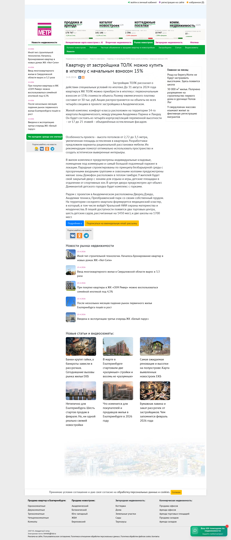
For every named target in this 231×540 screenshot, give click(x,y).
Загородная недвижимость (169, 42)
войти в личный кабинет (142, 2)
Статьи (178, 47)
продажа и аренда (73, 24)
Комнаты (32, 521)
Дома (118, 509)
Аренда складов (168, 521)
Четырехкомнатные (38, 517)
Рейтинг (93, 47)
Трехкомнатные (36, 513)
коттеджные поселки (145, 24)
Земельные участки (126, 513)
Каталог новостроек (76, 47)
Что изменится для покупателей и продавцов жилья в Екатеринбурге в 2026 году (117, 412)
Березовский (78, 521)
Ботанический (79, 509)
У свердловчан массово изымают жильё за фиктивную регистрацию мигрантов (182, 112)
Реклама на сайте (35, 536)
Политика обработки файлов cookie (127, 536)
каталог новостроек (109, 24)
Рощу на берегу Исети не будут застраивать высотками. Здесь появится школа (183, 79)
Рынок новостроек (143, 42)
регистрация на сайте (171, 2)
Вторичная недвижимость (118, 42)
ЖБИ (74, 517)
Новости (71, 51)
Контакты (145, 536)
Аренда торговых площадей (174, 513)
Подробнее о (75, 223)
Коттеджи (121, 505)
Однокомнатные (36, 505)
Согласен (176, 492)
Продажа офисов (168, 505)
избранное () (195, 2)
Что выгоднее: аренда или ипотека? (45, 136)
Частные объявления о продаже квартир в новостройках (128, 47)
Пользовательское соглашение (55, 536)
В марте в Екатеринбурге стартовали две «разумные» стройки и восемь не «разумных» (118, 367)
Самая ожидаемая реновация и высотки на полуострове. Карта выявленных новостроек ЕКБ (154, 367)
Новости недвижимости (44, 42)
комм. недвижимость (182, 24)
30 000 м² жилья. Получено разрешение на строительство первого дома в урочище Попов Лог (183, 95)
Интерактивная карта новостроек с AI (84, 42)
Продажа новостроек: (83, 500)
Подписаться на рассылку (112, 223)
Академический (80, 505)
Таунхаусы (121, 521)
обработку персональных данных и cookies (143, 492)
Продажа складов (169, 517)
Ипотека (194, 42)
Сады (118, 517)
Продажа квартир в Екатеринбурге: (47, 500)
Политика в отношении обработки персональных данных (89, 536)
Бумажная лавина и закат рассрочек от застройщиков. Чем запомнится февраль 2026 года (153, 412)
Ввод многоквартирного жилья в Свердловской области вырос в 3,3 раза (41, 74)
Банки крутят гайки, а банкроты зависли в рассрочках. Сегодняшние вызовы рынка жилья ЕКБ (80, 367)
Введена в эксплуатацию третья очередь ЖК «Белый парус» (42, 125)
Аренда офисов (167, 509)
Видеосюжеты (191, 47)
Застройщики (165, 47)
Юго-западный (80, 513)
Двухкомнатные (36, 509)
